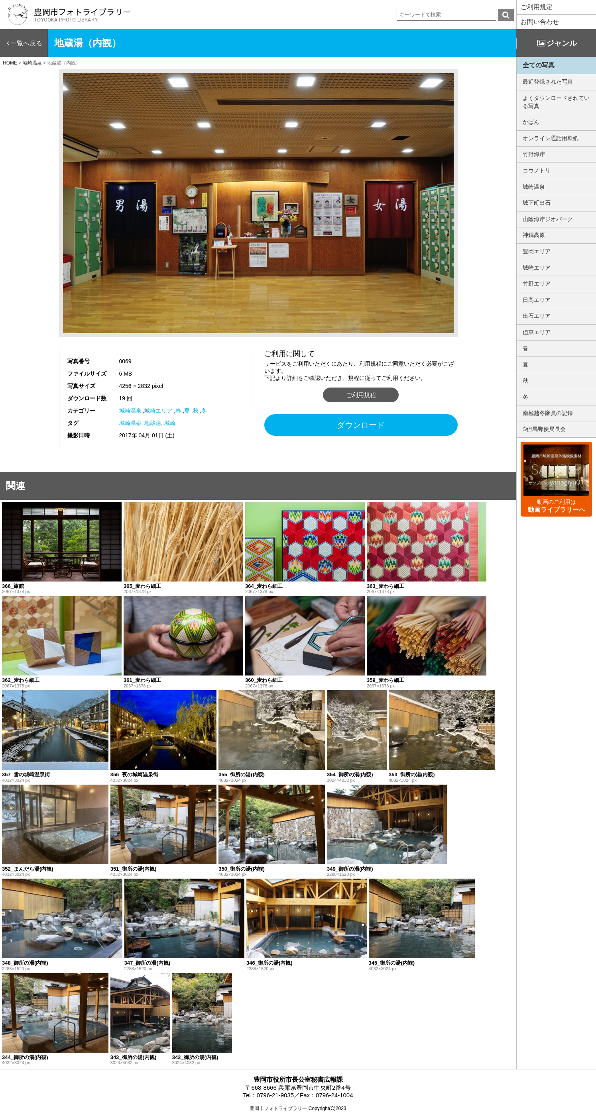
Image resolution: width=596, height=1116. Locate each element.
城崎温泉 (130, 410)
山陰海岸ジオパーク (548, 219)
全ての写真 (539, 65)
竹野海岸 (534, 154)
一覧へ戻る (26, 43)
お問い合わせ (540, 21)
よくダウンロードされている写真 (556, 102)
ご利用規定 (537, 7)
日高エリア (537, 300)
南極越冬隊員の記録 (548, 413)
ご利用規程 (361, 395)
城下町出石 (537, 203)
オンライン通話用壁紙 (550, 138)
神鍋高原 (534, 235)
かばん (531, 122)
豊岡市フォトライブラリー (278, 1108)
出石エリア (537, 316)
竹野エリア (537, 283)
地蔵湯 (152, 423)
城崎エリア (158, 410)
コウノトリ (537, 170)
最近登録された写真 (548, 81)
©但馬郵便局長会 (544, 429)
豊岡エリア (537, 251)
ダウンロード (361, 425)
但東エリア (537, 332)
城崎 (169, 423)
